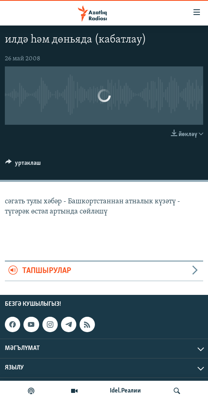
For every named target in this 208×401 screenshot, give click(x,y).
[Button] (23, 165)
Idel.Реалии (125, 391)
